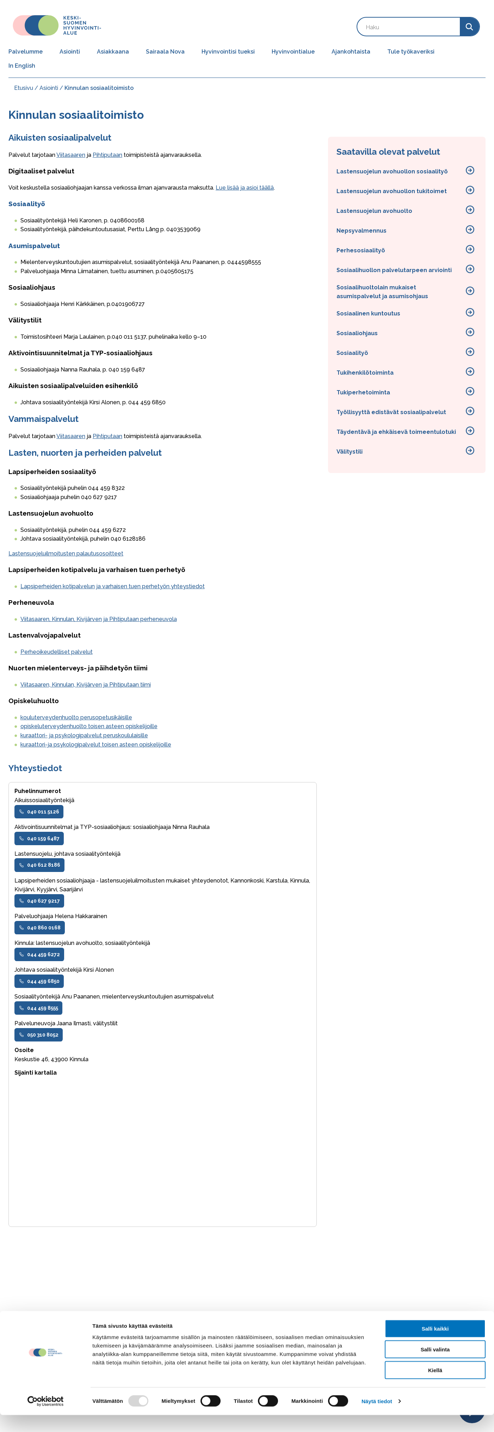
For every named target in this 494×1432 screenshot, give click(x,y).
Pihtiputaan (107, 155)
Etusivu (23, 88)
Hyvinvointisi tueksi (228, 51)
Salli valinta (435, 1366)
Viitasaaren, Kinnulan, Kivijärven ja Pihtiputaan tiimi (85, 684)
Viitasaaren (70, 155)
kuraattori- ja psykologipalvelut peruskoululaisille (84, 735)
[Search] (469, 27)
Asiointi (70, 51)
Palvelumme (25, 51)
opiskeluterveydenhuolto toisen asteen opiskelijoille (89, 726)
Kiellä (435, 1387)
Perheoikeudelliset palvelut (56, 652)
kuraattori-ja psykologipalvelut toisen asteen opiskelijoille (95, 744)
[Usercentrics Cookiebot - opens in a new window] (45, 1418)
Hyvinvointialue (293, 51)
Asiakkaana (113, 51)
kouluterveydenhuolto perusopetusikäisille (76, 717)
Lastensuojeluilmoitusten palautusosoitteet (65, 553)
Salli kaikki (435, 1345)
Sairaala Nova (165, 51)
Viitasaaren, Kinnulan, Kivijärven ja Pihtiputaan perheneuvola (98, 619)
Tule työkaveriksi (410, 51)
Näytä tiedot (377, 1418)
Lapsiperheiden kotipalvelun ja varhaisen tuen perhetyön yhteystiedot (112, 586)
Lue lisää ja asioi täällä (245, 187)
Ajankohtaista (351, 51)
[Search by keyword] (408, 27)
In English (21, 65)
